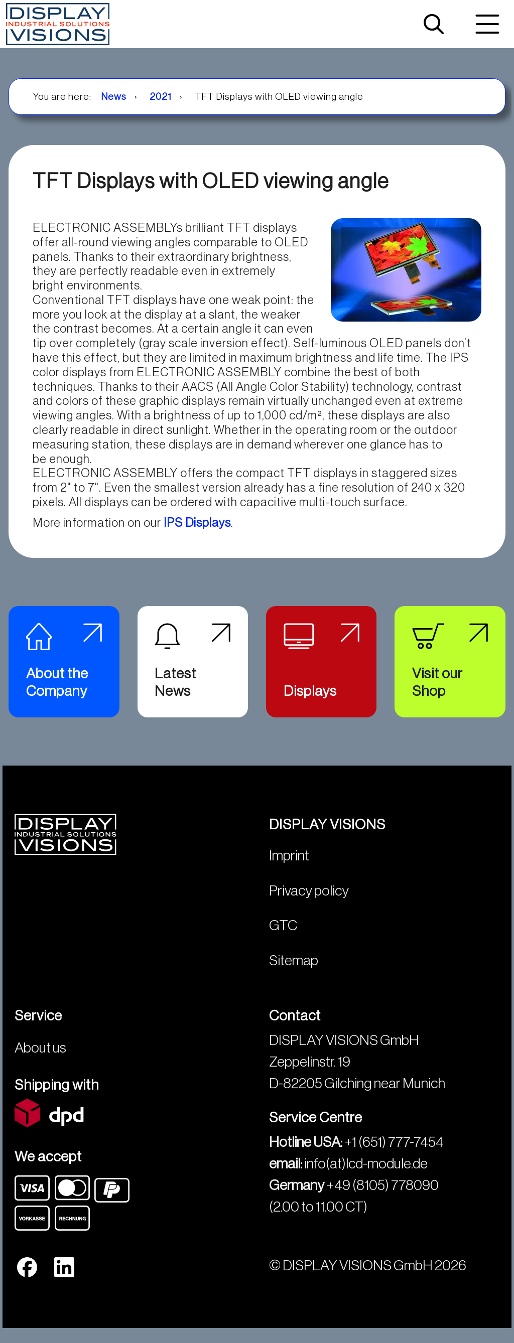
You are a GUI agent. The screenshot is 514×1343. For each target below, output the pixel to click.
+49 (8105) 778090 (382, 1194)
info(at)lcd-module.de (366, 1172)
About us (40, 1057)
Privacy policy (309, 899)
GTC (283, 934)
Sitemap (293, 969)
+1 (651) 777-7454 (394, 1151)
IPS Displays (197, 523)
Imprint (289, 864)
